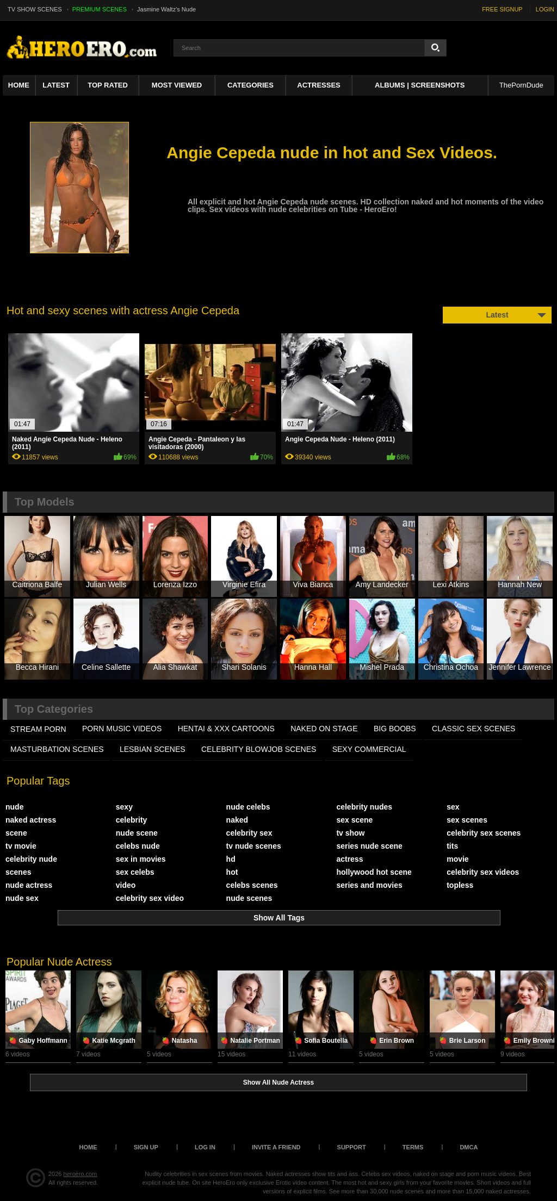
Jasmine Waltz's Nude (166, 9)
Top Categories (54, 709)
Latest (56, 85)
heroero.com (80, 1174)
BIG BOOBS (395, 728)
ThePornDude (521, 85)
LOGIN (545, 9)
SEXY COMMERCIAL (369, 749)
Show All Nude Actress (278, 1082)
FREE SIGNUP (502, 9)
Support (351, 1147)
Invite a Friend (276, 1147)
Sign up (146, 1147)
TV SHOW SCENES (35, 9)
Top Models (45, 502)
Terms (413, 1147)
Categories (250, 85)
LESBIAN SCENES (152, 749)
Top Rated (108, 85)
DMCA (469, 1147)
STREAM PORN (38, 729)
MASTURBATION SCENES (57, 749)
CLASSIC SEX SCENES (473, 728)
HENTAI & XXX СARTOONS (226, 728)
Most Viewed (177, 85)
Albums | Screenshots (420, 85)
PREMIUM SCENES (99, 9)
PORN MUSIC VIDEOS (122, 728)
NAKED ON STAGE (323, 728)
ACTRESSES (318, 85)
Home (18, 85)
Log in (205, 1147)
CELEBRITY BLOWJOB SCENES (258, 749)
